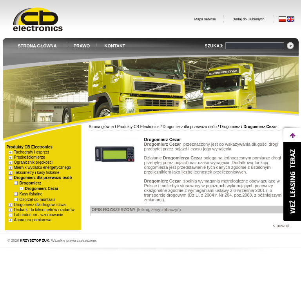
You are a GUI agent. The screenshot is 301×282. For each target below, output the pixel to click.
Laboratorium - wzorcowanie (38, 215)
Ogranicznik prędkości (33, 162)
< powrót (281, 225)
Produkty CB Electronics (138, 127)
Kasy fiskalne (31, 194)
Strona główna (101, 127)
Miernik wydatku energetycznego (42, 167)
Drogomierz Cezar (42, 188)
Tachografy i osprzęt (31, 152)
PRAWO (82, 45)
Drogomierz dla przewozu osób (43, 177)
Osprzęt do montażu (37, 199)
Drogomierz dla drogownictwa (40, 204)
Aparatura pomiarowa (33, 220)
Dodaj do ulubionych (248, 19)
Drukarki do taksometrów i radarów (44, 210)
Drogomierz (31, 183)
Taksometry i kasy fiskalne (37, 172)
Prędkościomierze (29, 157)
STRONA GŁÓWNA (37, 45)
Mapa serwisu (205, 19)
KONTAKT (115, 45)
